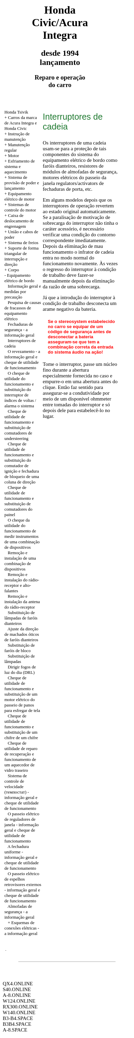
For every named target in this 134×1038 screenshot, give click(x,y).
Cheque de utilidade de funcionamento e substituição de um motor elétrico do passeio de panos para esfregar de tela (22, 694)
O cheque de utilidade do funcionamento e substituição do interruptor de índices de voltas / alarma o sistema (20, 389)
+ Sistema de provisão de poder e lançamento (21, 183)
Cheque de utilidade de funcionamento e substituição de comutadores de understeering (19, 425)
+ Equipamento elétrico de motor (19, 196)
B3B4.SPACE (17, 1024)
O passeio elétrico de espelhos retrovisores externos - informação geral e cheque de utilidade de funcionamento (22, 887)
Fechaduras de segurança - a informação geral (19, 330)
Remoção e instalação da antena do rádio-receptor (22, 602)
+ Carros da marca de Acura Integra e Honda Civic (20, 123)
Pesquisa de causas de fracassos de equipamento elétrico (22, 310)
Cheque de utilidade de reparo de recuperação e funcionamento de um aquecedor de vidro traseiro (20, 757)
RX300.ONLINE (20, 1006)
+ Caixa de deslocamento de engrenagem (19, 221)
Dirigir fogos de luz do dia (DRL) (20, 669)
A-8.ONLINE (17, 995)
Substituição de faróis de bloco (19, 648)
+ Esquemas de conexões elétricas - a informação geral (21, 928)
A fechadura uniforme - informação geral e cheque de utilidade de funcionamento (21, 857)
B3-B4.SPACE (18, 1018)
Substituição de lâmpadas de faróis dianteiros (20, 618)
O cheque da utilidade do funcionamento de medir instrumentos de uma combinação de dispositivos (22, 533)
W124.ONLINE (19, 1001)
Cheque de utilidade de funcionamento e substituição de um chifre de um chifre (21, 726)
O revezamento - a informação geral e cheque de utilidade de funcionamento (22, 359)
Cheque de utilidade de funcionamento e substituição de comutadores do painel (19, 501)
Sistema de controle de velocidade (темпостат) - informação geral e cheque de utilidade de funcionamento (21, 792)
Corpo (13, 269)
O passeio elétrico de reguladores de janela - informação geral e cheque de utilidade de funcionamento (21, 827)
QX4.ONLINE (18, 983)
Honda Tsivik (16, 112)
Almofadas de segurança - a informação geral (19, 912)
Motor (13, 155)
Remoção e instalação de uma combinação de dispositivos (20, 561)
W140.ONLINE (19, 1012)
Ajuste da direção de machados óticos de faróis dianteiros (21, 634)
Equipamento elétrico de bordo (19, 278)
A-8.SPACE (15, 1030)
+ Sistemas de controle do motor (20, 207)
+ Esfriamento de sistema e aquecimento (19, 166)
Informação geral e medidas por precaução (22, 292)
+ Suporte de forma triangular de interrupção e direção (21, 256)
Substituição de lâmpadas (19, 658)
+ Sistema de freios (21, 242)
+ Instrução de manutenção (17, 136)
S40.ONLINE (17, 989)
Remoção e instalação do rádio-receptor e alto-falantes (21, 582)
